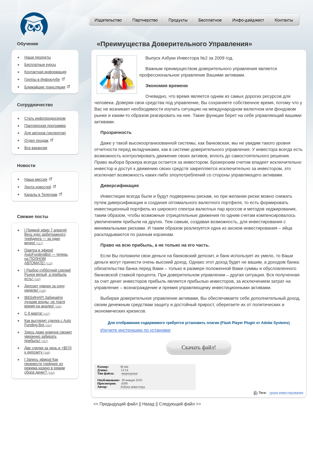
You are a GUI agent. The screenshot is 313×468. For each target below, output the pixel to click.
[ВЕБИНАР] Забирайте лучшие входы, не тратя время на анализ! (44, 301)
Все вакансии (35, 148)
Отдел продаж (39, 140)
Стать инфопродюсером (44, 118)
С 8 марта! (37, 313)
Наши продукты (37, 57)
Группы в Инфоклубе (44, 79)
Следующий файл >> (180, 403)
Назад (148, 403)
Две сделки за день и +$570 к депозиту (47, 350)
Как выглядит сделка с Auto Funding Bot (47, 323)
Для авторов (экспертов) (45, 133)
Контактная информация (45, 72)
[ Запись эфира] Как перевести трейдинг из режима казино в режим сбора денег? (44, 365)
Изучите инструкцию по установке (135, 330)
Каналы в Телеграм (43, 194)
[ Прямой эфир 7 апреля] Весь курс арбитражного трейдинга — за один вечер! (45, 236)
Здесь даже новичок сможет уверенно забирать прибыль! (48, 336)
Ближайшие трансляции (47, 87)
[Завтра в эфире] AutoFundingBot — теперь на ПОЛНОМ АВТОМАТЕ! (46, 256)
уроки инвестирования (286, 393)
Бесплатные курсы (40, 65)
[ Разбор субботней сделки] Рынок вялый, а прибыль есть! (47, 274)
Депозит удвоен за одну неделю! (44, 288)
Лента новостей (40, 187)
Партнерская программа (45, 126)
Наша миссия (38, 179)
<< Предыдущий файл (115, 403)
